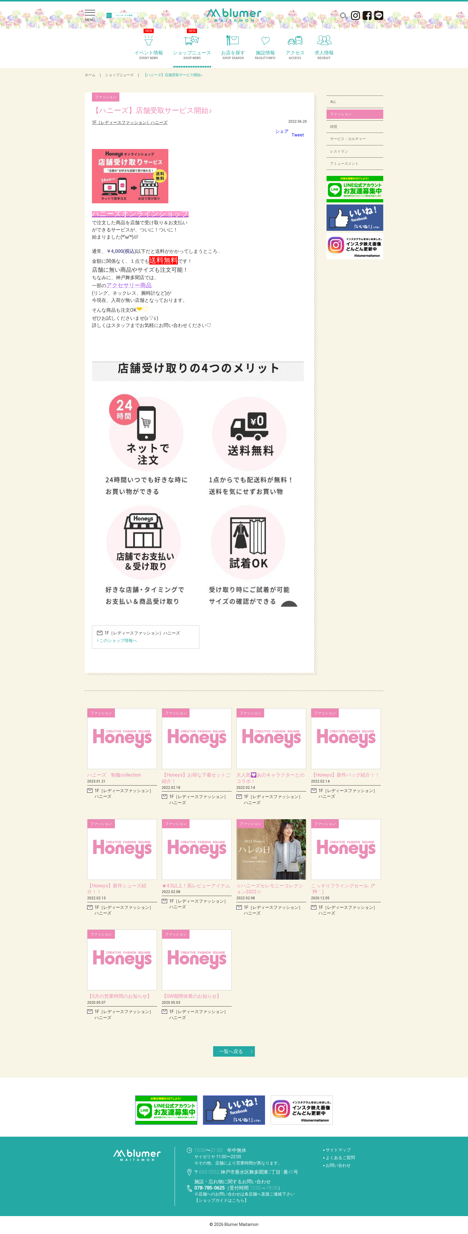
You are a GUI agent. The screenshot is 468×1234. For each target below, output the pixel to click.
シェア (280, 131)
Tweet (297, 135)
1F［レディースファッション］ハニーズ (129, 122)
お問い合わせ (338, 1165)
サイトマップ (338, 1149)
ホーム (90, 75)
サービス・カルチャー (348, 139)
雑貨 (333, 127)
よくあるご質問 (340, 1157)
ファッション (341, 114)
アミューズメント (344, 164)
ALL (333, 102)
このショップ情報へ (117, 640)
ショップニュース (119, 75)
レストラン (339, 151)
